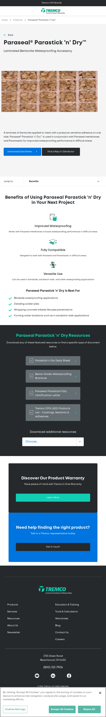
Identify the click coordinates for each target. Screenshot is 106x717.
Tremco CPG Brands (52, 3)
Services (12, 612)
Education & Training (67, 605)
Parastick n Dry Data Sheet (53, 360)
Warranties (61, 619)
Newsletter (13, 633)
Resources (13, 619)
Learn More (53, 498)
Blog (57, 626)
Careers (60, 639)
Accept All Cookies (62, 711)
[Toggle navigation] (53, 3)
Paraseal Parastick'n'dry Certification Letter (53, 393)
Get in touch (53, 547)
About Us (12, 626)
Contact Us (61, 633)
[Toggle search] (101, 11)
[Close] (100, 695)
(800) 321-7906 (53, 667)
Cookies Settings (15, 711)
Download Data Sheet (19, 152)
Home (5, 20)
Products (17, 20)
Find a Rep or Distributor (61, 152)
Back (10, 35)
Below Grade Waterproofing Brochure (53, 376)
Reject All (89, 711)
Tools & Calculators (66, 612)
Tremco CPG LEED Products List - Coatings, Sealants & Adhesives (53, 412)
